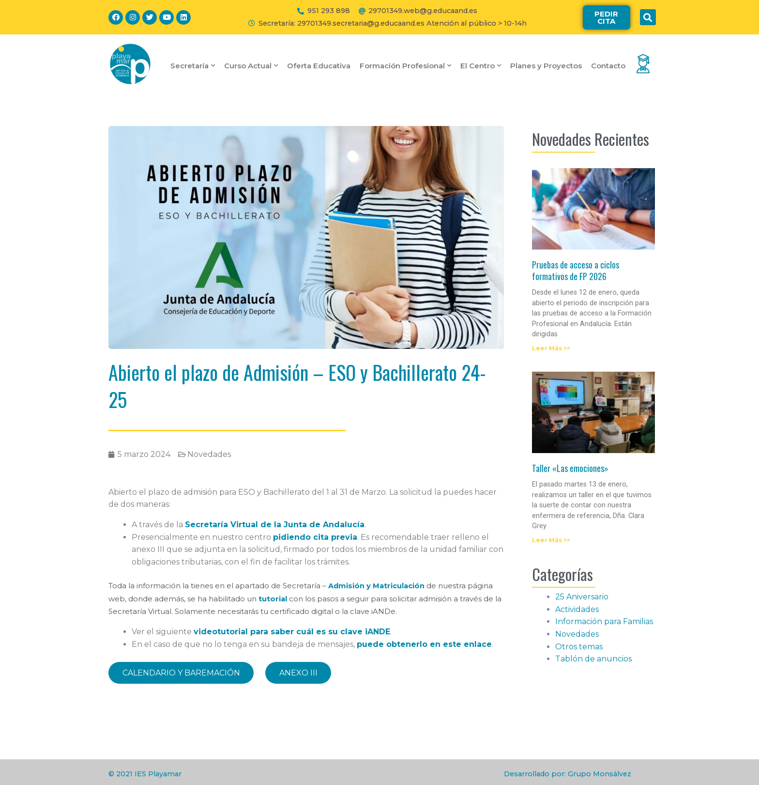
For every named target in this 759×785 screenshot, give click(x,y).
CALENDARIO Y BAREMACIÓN (182, 671)
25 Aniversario (581, 596)
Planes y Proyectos (546, 65)
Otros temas (579, 646)
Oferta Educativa (318, 65)
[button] (606, 17)
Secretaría (192, 65)
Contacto (608, 65)
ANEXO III (300, 671)
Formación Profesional (405, 65)
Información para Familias (604, 621)
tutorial (273, 598)
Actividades (577, 609)
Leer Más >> (551, 348)
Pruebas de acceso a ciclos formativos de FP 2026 (575, 270)
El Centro (480, 65)
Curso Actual (251, 65)
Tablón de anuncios (593, 658)
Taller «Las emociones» (570, 468)
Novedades (209, 454)
